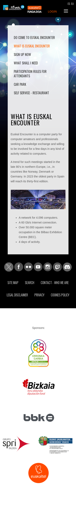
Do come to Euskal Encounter (34, 37)
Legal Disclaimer (17, 295)
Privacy (39, 295)
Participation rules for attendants (30, 73)
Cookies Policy (60, 295)
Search (29, 282)
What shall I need (26, 63)
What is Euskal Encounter (32, 46)
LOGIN (52, 11)
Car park (20, 84)
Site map (12, 282)
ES (69, 3)
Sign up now (22, 54)
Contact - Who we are (55, 282)
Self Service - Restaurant (31, 92)
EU (72, 3)
